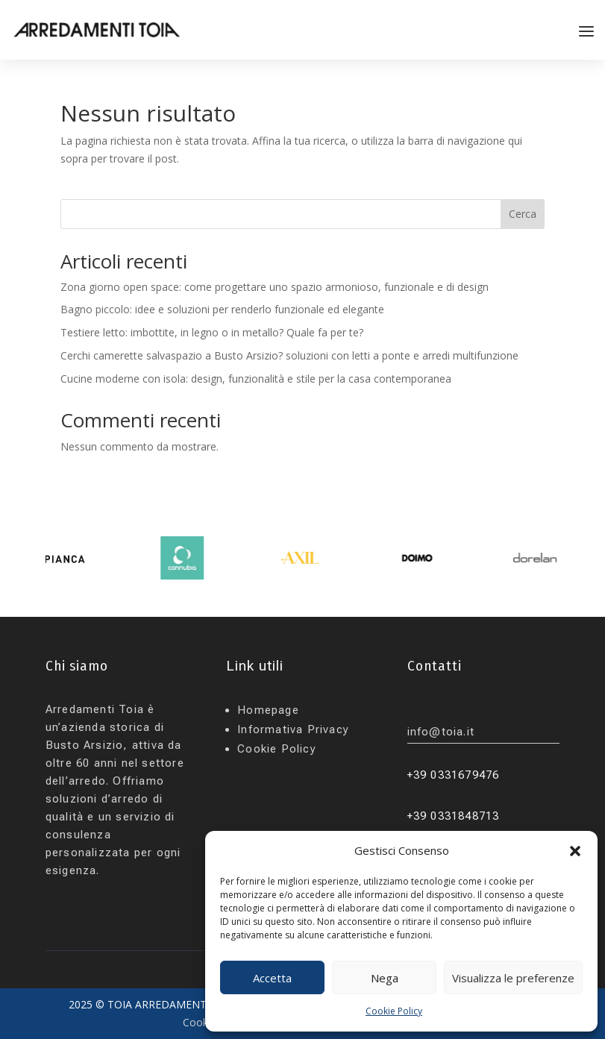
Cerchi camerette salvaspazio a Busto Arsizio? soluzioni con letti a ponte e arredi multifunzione (290, 355)
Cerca (522, 214)
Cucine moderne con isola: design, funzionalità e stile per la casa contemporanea (255, 378)
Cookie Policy (394, 1011)
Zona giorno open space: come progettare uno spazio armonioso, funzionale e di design (274, 287)
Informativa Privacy (293, 729)
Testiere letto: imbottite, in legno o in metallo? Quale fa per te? (211, 332)
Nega (384, 977)
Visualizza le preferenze (513, 977)
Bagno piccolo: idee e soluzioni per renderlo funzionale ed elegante (222, 309)
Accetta (272, 977)
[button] (575, 851)
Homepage (268, 710)
